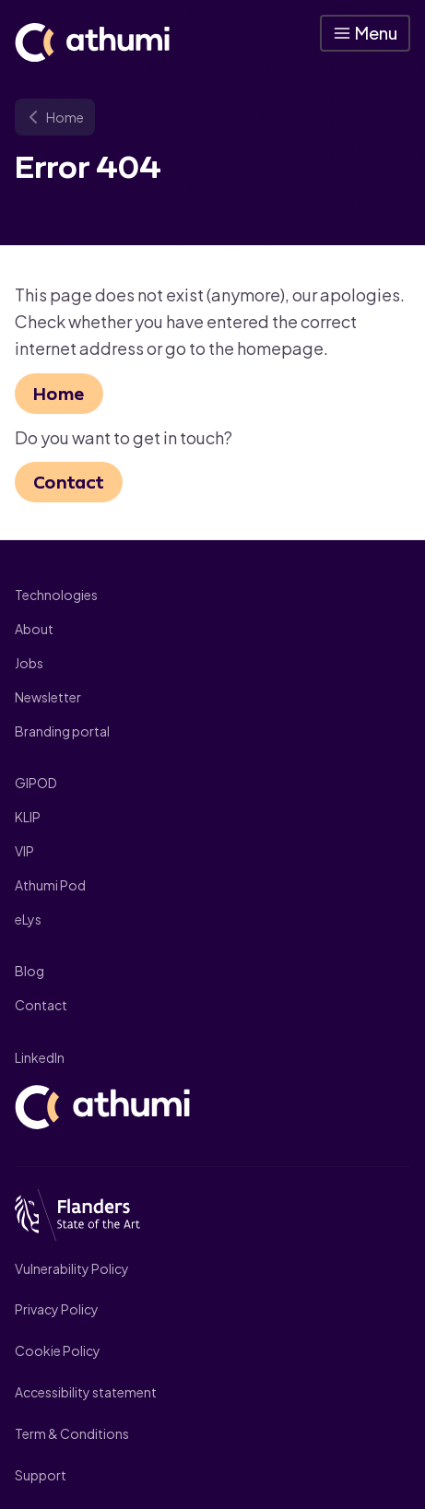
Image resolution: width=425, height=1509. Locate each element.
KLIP (28, 816)
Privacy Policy (57, 1309)
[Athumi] (92, 42)
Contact (68, 482)
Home (59, 393)
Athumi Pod (50, 885)
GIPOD (36, 782)
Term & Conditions (72, 1433)
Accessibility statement (86, 1392)
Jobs (29, 662)
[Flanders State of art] (212, 1216)
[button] (365, 33)
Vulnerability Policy (72, 1268)
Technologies (56, 594)
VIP (24, 851)
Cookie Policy (57, 1350)
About (34, 628)
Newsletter (48, 697)
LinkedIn (40, 1057)
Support (40, 1475)
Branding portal (62, 731)
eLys (28, 919)
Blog (29, 970)
